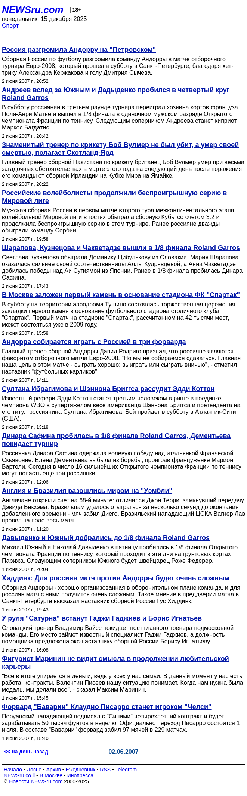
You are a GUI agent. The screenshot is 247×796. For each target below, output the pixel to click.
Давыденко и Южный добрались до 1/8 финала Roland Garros (106, 537)
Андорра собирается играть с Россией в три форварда (94, 342)
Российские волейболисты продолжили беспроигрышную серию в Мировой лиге (114, 197)
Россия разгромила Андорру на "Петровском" (79, 49)
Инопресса (80, 775)
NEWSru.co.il (19, 775)
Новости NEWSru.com (35, 781)
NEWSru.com (33, 9)
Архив (53, 769)
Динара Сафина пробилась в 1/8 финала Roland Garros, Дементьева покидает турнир (116, 439)
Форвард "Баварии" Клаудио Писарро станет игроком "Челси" (107, 707)
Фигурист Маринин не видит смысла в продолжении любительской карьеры (115, 662)
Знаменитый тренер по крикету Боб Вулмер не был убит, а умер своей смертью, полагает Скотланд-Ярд (120, 148)
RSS (105, 769)
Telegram (126, 769)
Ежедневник (80, 769)
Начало (13, 769)
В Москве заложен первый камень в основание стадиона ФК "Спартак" (121, 295)
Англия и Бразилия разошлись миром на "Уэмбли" (87, 490)
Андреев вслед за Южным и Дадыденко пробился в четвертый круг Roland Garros (115, 94)
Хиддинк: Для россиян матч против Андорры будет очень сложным (115, 578)
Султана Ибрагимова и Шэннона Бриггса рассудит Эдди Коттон (108, 389)
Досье (34, 769)
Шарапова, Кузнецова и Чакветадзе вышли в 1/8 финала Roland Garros (121, 248)
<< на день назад (26, 752)
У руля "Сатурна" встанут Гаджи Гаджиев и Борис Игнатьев (102, 618)
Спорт (10, 25)
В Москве (51, 775)
